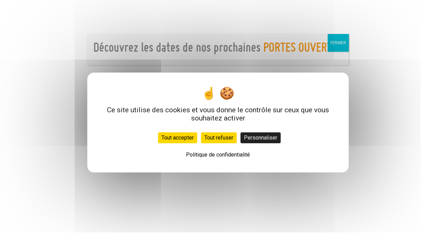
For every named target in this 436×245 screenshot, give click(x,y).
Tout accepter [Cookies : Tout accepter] (177, 137)
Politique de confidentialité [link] (218, 154)
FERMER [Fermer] (338, 42)
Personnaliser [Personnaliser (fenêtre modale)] (260, 137)
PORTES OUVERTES (302, 48)
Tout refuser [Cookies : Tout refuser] (218, 137)
